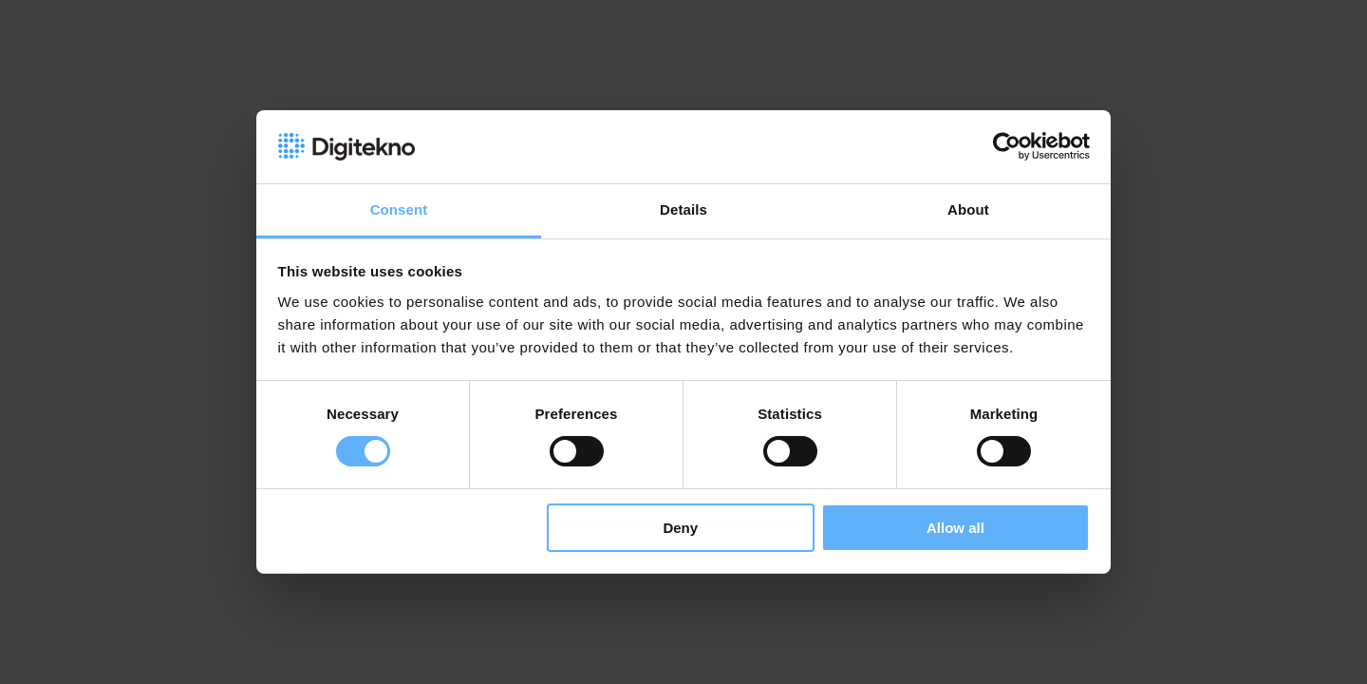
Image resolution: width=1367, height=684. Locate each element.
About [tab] (968, 209)
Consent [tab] (399, 209)
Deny (680, 528)
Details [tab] (683, 209)
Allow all (955, 528)
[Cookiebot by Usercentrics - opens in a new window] (1007, 146)
